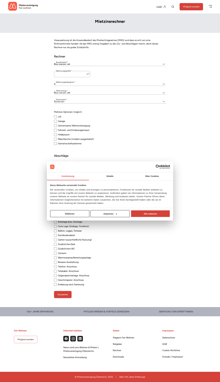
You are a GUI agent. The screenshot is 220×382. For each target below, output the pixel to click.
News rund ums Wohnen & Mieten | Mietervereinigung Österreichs (80, 349)
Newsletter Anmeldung (75, 357)
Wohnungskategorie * (65, 82)
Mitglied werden (191, 6)
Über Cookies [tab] (152, 176)
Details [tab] (110, 176)
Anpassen (110, 214)
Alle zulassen (150, 214)
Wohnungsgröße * (64, 71)
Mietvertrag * (62, 91)
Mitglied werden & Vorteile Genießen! (107, 311)
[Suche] (173, 6)
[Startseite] (23, 7)
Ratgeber (117, 344)
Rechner (117, 350)
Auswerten (63, 294)
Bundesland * (62, 62)
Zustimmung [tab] (68, 176)
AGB (164, 344)
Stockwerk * (61, 99)
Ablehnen (69, 214)
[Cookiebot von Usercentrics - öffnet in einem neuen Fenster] (157, 167)
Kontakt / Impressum (172, 356)
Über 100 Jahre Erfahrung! (132, 377)
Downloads (118, 356)
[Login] (161, 7)
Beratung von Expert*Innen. (176, 311)
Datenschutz (168, 337)
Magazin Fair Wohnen (123, 337)
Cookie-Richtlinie (171, 350)
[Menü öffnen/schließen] (210, 6)
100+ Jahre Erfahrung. (40, 311)
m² (88, 74)
